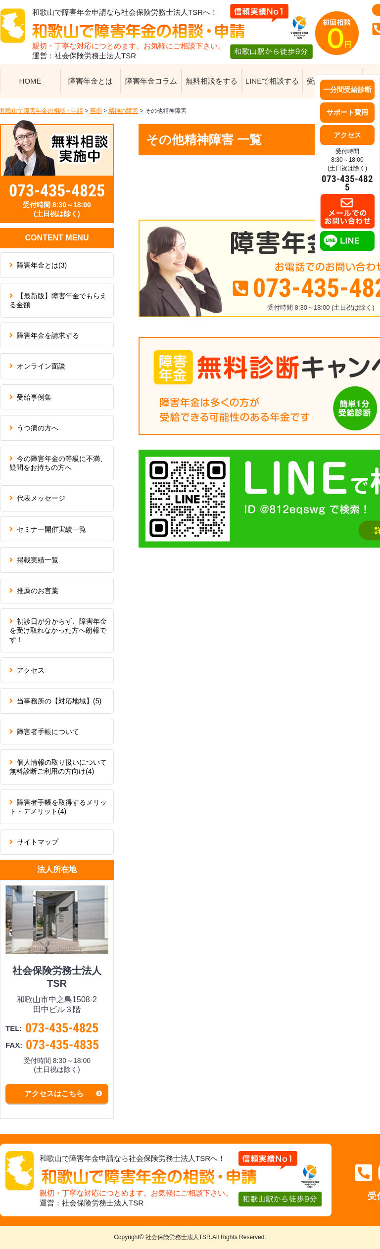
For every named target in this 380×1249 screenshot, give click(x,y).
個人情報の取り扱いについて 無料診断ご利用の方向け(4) (61, 766)
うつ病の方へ (37, 428)
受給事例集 (34, 397)
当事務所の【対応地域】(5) (59, 701)
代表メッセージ (41, 498)
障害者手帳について (48, 732)
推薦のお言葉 (37, 591)
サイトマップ (37, 842)
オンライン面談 (41, 366)
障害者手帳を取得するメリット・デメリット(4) (58, 806)
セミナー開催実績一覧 (51, 529)
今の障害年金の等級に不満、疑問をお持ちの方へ (58, 463)
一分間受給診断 (347, 89)
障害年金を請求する (48, 335)
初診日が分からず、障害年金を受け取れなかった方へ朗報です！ (58, 630)
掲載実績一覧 (37, 560)
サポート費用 (347, 112)
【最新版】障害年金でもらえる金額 (58, 300)
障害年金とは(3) (42, 265)
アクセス (31, 670)
